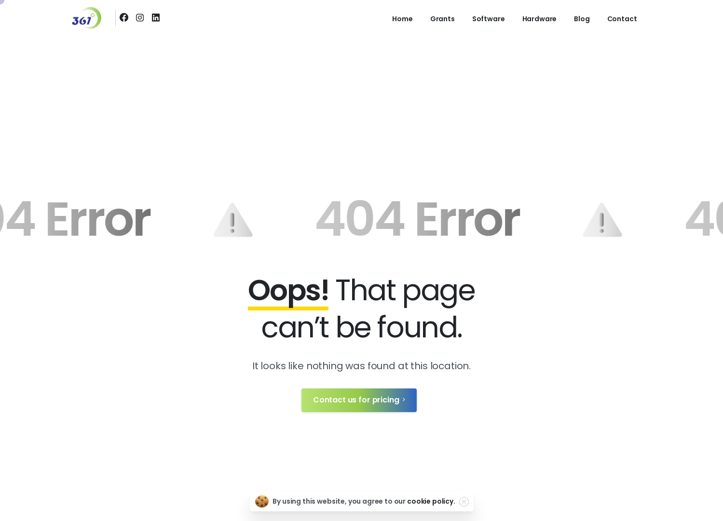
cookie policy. (431, 501)
